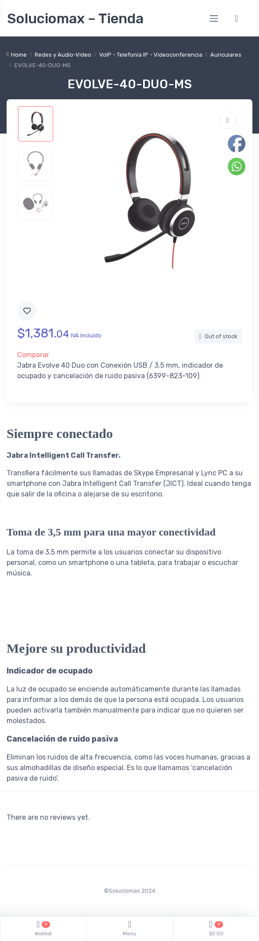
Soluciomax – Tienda (75, 18)
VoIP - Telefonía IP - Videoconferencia (150, 54)
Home (19, 54)
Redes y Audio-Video (63, 54)
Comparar (33, 355)
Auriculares (225, 54)
